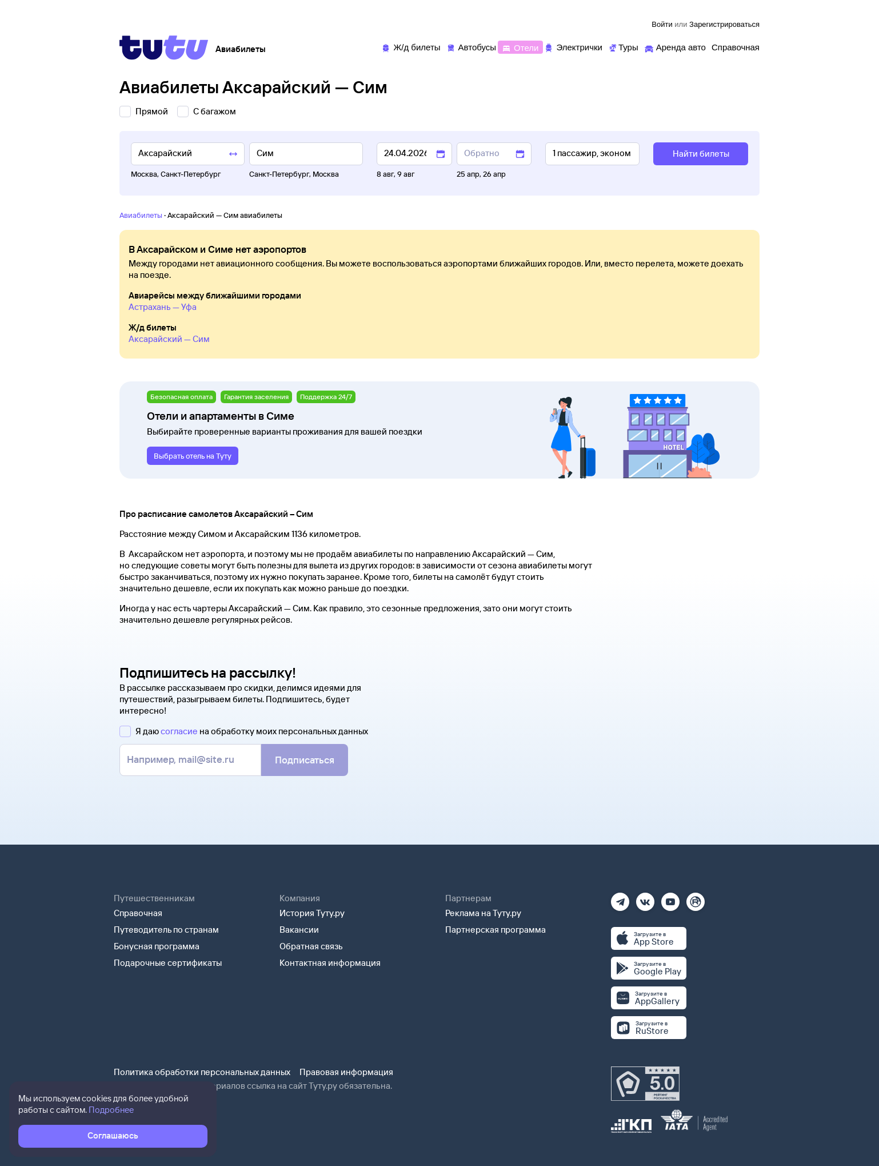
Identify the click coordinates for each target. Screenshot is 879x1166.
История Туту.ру (312, 913)
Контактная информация (330, 962)
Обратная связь (311, 946)
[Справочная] (736, 46)
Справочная (138, 913)
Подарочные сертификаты (168, 962)
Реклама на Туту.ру (483, 913)
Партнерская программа (495, 929)
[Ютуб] (670, 898)
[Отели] (520, 46)
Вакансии (299, 929)
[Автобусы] (471, 46)
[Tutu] (164, 47)
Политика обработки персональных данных (202, 1071)
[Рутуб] (695, 898)
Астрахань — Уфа (163, 306)
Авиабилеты (140, 215)
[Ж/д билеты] (410, 46)
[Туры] (623, 46)
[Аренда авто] (675, 46)
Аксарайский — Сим (169, 338)
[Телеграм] (620, 898)
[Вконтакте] (645, 898)
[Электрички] (573, 46)
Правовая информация (346, 1071)
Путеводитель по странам (166, 929)
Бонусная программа (156, 946)
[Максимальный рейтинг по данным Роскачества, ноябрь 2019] (645, 1083)
